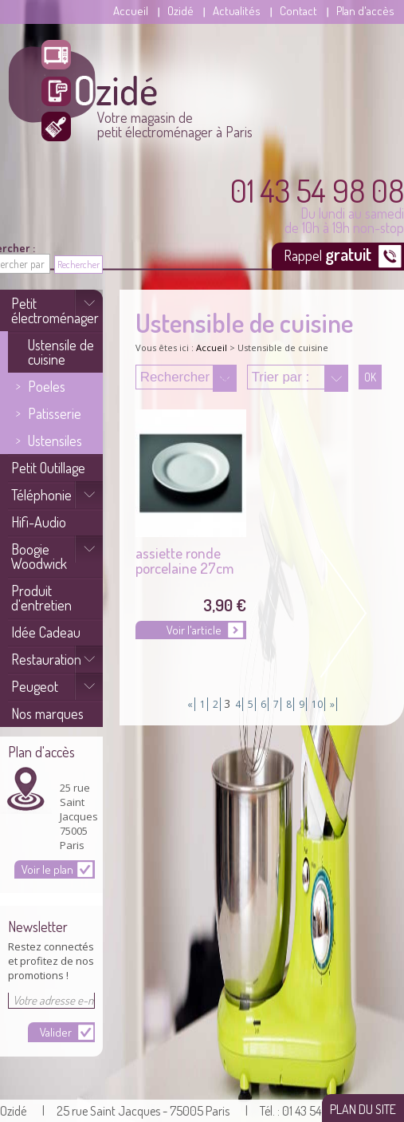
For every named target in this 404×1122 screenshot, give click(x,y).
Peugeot (34, 686)
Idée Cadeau (45, 632)
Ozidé (180, 10)
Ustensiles (55, 440)
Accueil (130, 10)
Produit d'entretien (41, 598)
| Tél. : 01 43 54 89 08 (300, 1110)
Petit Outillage (48, 467)
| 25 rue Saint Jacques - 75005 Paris (135, 1110)
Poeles (46, 386)
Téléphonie (41, 495)
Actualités (237, 10)
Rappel (329, 254)
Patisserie (54, 413)
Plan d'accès (365, 10)
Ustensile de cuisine (61, 352)
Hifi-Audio (38, 522)
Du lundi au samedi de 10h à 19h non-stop (317, 204)
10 (317, 704)
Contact (298, 10)
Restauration (46, 659)
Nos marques (47, 713)
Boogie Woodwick (39, 556)
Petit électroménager (55, 310)
